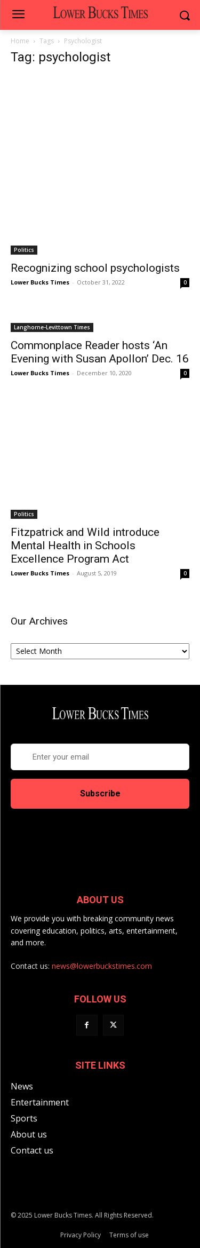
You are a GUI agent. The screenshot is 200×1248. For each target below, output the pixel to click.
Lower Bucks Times (40, 282)
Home (20, 40)
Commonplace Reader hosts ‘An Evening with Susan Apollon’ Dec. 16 (100, 352)
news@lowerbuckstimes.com (102, 966)
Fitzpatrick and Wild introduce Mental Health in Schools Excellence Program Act (85, 545)
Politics (24, 250)
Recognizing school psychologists (95, 268)
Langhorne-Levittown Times (52, 327)
